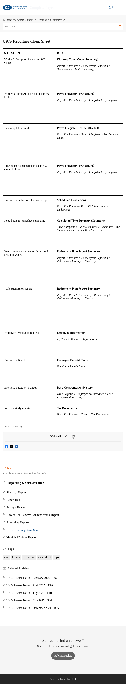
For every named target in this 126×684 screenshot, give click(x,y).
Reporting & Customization (51, 20)
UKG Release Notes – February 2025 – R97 (31, 577)
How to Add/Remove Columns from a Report (32, 514)
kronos (16, 557)
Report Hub (13, 499)
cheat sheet (44, 557)
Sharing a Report (16, 492)
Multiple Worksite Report (21, 537)
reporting (29, 557)
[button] (111, 7)
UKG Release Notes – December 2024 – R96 (32, 607)
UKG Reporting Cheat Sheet (23, 529)
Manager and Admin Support (18, 20)
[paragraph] (63, 234)
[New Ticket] (63, 655)
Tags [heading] (11, 548)
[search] (63, 26)
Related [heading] (18, 568)
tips (57, 557)
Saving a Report (15, 507)
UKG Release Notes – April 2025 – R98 (29, 585)
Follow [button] (8, 468)
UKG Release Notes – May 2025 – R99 (29, 600)
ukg (6, 557)
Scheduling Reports (17, 522)
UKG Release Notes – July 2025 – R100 (29, 592)
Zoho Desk (70, 679)
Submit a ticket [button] (63, 655)
